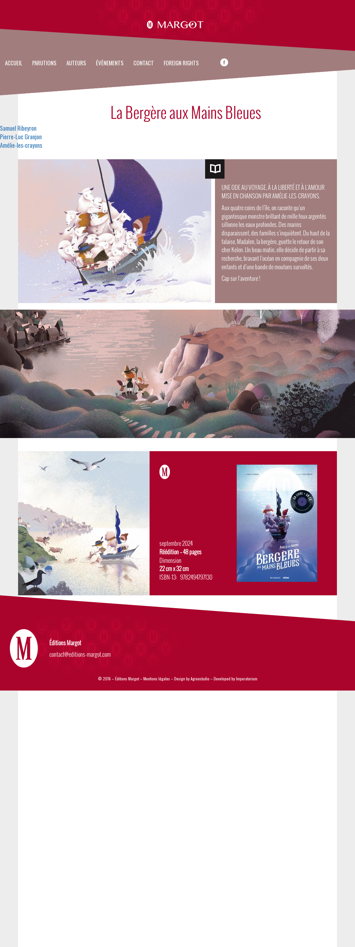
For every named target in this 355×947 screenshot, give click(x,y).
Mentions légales (156, 678)
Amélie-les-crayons (21, 145)
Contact (143, 63)
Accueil (13, 63)
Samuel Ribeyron (18, 128)
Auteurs (76, 63)
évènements (110, 63)
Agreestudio (200, 678)
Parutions (44, 63)
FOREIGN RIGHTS (181, 63)
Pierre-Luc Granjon (21, 136)
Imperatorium (246, 678)
